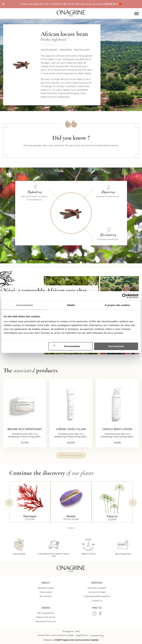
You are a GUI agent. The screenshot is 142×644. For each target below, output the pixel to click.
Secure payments (45, 613)
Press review (46, 592)
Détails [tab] (71, 305)
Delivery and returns (45, 617)
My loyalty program (97, 588)
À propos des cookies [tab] (117, 305)
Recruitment (46, 596)
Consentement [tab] (24, 305)
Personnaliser (66, 346)
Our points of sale (96, 592)
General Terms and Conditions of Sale (55, 635)
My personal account (46, 621)
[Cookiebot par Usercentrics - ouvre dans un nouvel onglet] (124, 296)
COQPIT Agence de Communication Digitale (76, 640)
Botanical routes (46, 588)
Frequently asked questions (97, 596)
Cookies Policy (97, 635)
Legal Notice (82, 635)
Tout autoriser (116, 346)
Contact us (97, 600)
